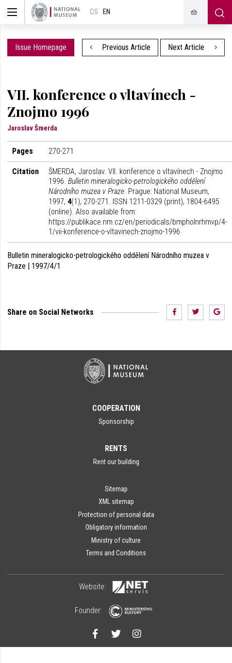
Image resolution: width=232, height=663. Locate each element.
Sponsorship (116, 421)
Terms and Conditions (116, 553)
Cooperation (116, 408)
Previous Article (120, 47)
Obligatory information (116, 527)
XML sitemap (116, 501)
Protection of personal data (116, 514)
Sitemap (116, 489)
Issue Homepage (40, 47)
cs (94, 12)
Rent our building (116, 462)
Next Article (192, 47)
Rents (116, 448)
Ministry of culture (116, 540)
